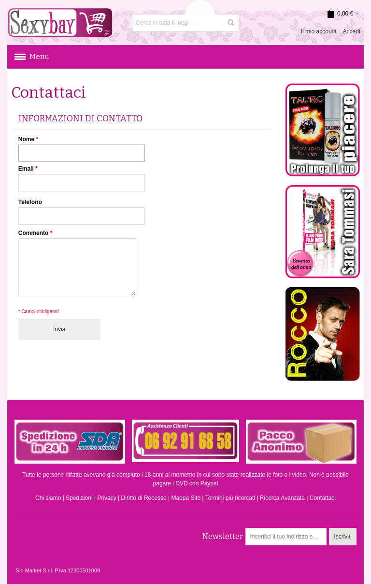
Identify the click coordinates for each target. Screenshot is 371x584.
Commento (33, 233)
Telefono (30, 202)
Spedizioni (79, 498)
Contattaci (323, 498)
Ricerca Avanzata (282, 498)
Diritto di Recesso (144, 498)
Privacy (106, 498)
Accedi (351, 31)
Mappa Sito (185, 498)
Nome (26, 139)
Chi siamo (48, 498)
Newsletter (222, 536)
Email (26, 168)
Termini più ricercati (230, 498)
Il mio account (319, 31)
